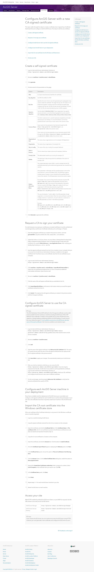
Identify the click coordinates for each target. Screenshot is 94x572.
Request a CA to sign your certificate (37, 37)
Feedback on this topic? (66, 533)
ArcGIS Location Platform (31, 556)
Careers (50, 551)
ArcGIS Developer (29, 558)
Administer (44, 10)
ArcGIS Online (28, 549)
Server (4, 554)
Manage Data (25, 10)
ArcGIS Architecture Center (32, 565)
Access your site (32, 58)
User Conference (52, 556)
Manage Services (35, 10)
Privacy (23, 569)
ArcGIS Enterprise (8, 2)
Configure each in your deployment (40, 47)
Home (5, 10)
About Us (50, 549)
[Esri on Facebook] (73, 551)
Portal (17, 2)
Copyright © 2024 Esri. (8, 569)
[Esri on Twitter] (71, 551)
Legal (35, 569)
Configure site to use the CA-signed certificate (43, 42)
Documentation (7, 563)
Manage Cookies (29, 569)
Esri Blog (50, 554)
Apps (37, 2)
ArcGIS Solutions (29, 560)
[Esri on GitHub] (76, 551)
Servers (21, 2)
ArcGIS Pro (28, 551)
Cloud (32, 2)
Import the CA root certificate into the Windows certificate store (44, 52)
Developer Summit (52, 558)
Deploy (18, 10)
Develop (51, 10)
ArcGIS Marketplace (30, 563)
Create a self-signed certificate (35, 32)
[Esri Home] (72, 546)
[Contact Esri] (78, 551)
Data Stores (27, 2)
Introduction (12, 10)
